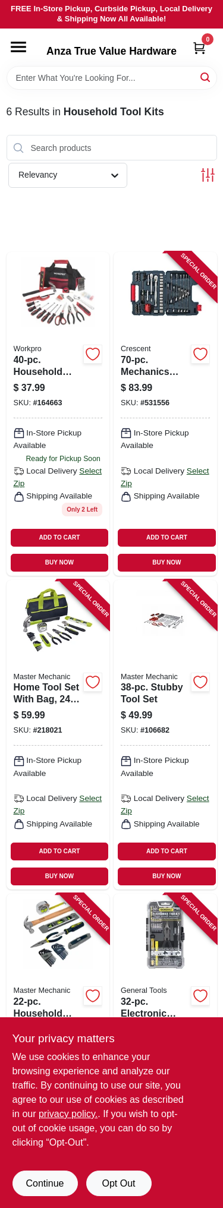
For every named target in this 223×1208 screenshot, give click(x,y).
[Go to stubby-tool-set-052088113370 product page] (165, 735)
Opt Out (118, 1183)
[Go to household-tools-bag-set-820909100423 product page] (58, 413)
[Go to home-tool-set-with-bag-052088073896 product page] (58, 735)
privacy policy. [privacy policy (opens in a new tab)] (68, 1114)
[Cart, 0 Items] (199, 48)
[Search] (206, 77)
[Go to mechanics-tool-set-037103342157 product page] (165, 413)
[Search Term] (112, 78)
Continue (45, 1183)
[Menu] (18, 47)
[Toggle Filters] (208, 175)
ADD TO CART (59, 537)
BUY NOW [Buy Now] (59, 562)
